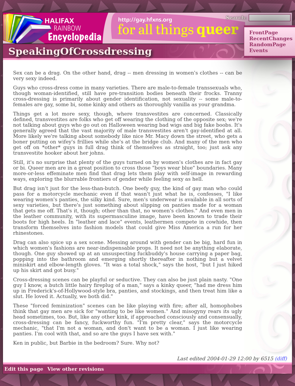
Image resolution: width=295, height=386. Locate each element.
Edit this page (23, 369)
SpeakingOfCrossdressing (80, 51)
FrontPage (263, 32)
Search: (236, 17)
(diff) (281, 358)
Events (258, 50)
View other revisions (75, 369)
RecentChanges (270, 38)
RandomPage (267, 44)
